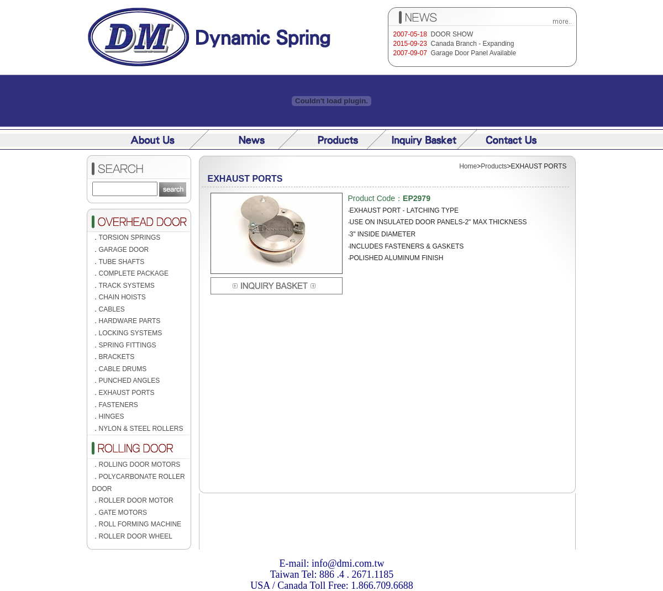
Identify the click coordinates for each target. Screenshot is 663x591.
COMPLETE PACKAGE (134, 273)
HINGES (111, 416)
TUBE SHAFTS (122, 262)
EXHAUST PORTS (127, 393)
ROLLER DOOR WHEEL (135, 536)
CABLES (112, 309)
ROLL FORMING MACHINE (140, 524)
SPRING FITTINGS (127, 345)
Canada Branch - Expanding (472, 44)
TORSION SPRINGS (130, 237)
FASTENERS (118, 405)
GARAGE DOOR (124, 250)
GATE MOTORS (123, 512)
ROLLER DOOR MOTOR (136, 500)
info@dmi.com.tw (348, 563)
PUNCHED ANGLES (129, 380)
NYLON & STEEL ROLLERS (141, 428)
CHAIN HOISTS (122, 297)
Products (494, 166)
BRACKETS (117, 357)
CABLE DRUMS (123, 369)
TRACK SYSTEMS (127, 285)
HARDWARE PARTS (130, 321)
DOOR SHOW (452, 34)
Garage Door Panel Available (474, 53)
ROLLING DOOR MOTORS (140, 464)
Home (468, 166)
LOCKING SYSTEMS (130, 333)
